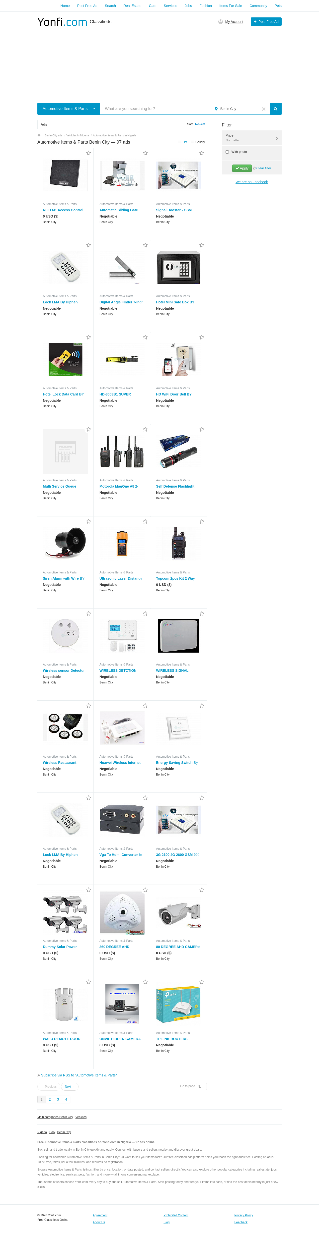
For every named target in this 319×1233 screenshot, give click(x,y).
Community (258, 6)
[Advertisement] (159, 62)
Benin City (64, 1132)
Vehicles (81, 1117)
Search (110, 6)
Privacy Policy (244, 1215)
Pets (278, 6)
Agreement (100, 1215)
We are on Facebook (252, 182)
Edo (52, 1132)
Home (65, 6)
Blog (166, 1222)
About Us (99, 1222)
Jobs (188, 6)
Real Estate (132, 6)
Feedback (241, 1222)
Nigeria (42, 1132)
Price (249, 138)
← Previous (49, 1086)
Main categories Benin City (55, 1117)
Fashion (205, 6)
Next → (70, 1086)
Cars (153, 6)
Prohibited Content (175, 1215)
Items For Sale (230, 6)
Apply (242, 168)
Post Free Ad (87, 6)
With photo (239, 152)
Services (170, 6)
